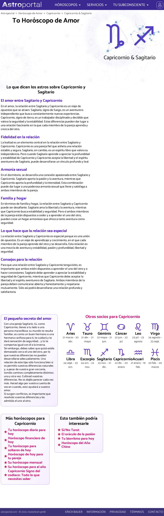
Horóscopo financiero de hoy (26, 440)
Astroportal (7, 13)
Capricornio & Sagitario (78, 13)
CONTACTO (155, 512)
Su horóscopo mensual (25, 462)
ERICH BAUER (73, 512)
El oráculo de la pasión (78, 434)
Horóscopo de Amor (30, 13)
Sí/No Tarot (70, 430)
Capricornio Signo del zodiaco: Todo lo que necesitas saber (24, 475)
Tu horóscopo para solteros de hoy (22, 448)
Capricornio (53, 13)
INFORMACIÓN (96, 512)
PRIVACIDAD (118, 512)
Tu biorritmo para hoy (78, 438)
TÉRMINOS (137, 512)
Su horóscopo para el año (27, 467)
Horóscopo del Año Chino (76, 445)
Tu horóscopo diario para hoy (27, 432)
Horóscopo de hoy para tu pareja (25, 456)
